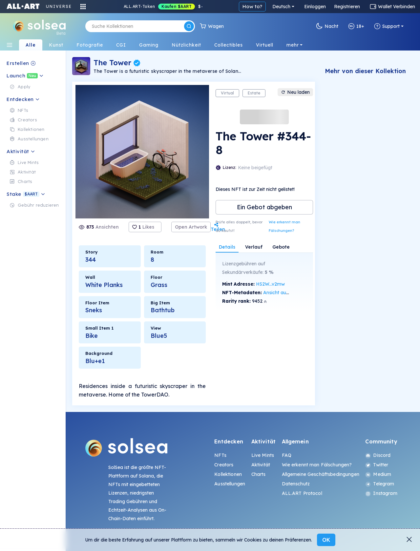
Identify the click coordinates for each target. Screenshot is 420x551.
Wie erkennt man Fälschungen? (284, 226)
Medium (378, 474)
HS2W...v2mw (270, 284)
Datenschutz (296, 484)
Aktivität (260, 465)
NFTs (220, 455)
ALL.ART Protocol (302, 493)
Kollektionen (228, 474)
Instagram (381, 493)
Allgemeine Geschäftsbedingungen (320, 474)
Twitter (376, 465)
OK (326, 540)
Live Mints (262, 455)
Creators (223, 465)
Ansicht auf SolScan (284, 293)
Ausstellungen (229, 484)
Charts (258, 474)
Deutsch (281, 7)
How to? (252, 6)
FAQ (286, 455)
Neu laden (295, 92)
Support (387, 26)
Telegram (379, 484)
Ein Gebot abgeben (264, 207)
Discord (377, 455)
